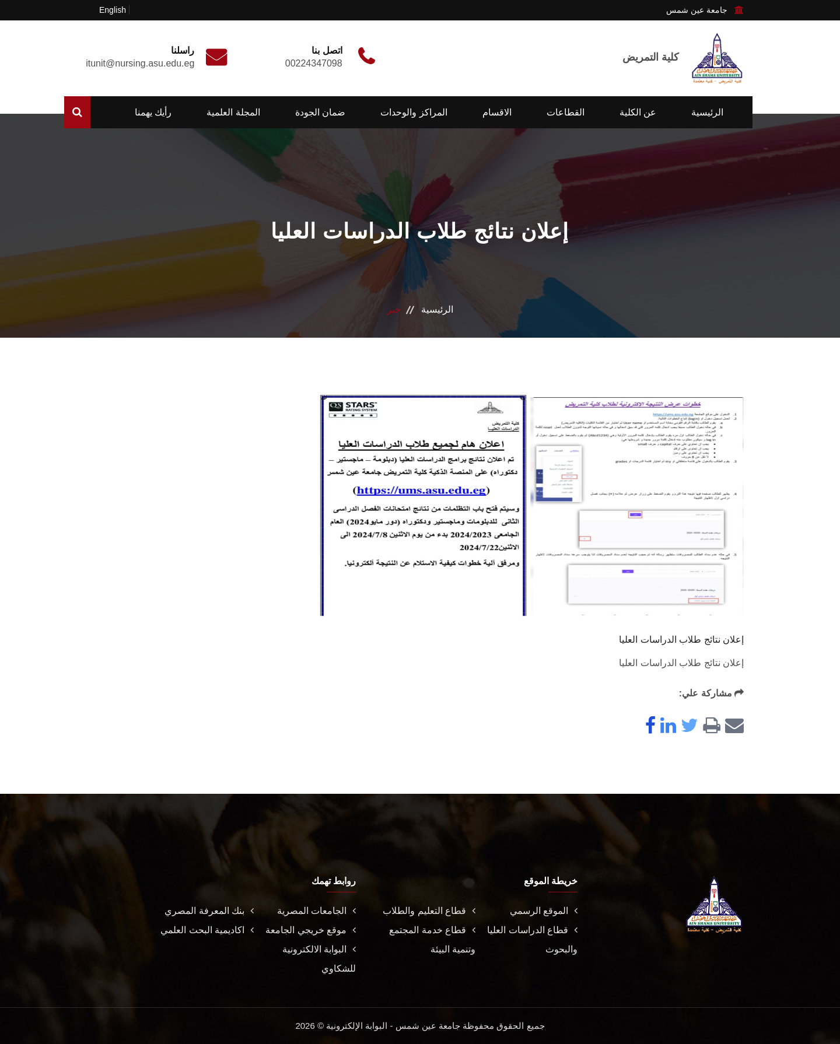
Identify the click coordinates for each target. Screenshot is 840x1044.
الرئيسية (707, 112)
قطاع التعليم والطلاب (429, 911)
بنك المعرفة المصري (209, 911)
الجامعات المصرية (316, 911)
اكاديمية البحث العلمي (207, 930)
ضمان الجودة (320, 112)
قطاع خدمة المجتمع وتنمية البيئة (432, 939)
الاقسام (497, 112)
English (112, 10)
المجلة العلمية (233, 112)
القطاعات (565, 112)
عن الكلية (638, 112)
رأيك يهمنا (153, 112)
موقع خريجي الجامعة (310, 930)
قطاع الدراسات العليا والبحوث (532, 939)
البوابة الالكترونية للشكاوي (319, 958)
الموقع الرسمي (544, 911)
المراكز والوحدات (413, 112)
